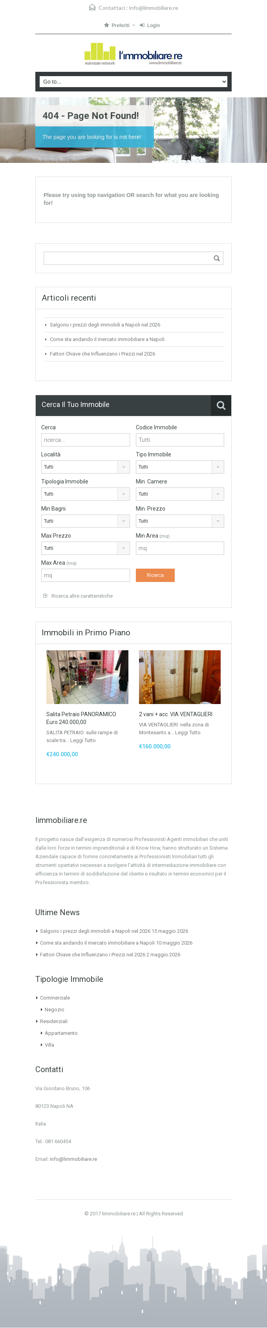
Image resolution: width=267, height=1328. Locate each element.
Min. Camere (151, 481)
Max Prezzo (56, 536)
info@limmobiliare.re (153, 7)
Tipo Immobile (153, 454)
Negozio (54, 1009)
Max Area (59, 563)
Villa (49, 1045)
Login (150, 25)
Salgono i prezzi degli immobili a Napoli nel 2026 (105, 325)
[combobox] (85, 467)
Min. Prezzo (150, 508)
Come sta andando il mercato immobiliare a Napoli (107, 339)
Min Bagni (53, 508)
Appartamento (61, 1033)
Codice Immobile (156, 427)
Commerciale (55, 998)
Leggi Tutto (83, 740)
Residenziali (54, 1021)
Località (50, 454)
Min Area (153, 536)
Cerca (48, 427)
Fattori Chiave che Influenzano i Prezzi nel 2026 (102, 354)
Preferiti (117, 25)
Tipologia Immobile (64, 481)
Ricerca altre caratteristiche (78, 596)
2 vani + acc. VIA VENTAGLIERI (175, 714)
